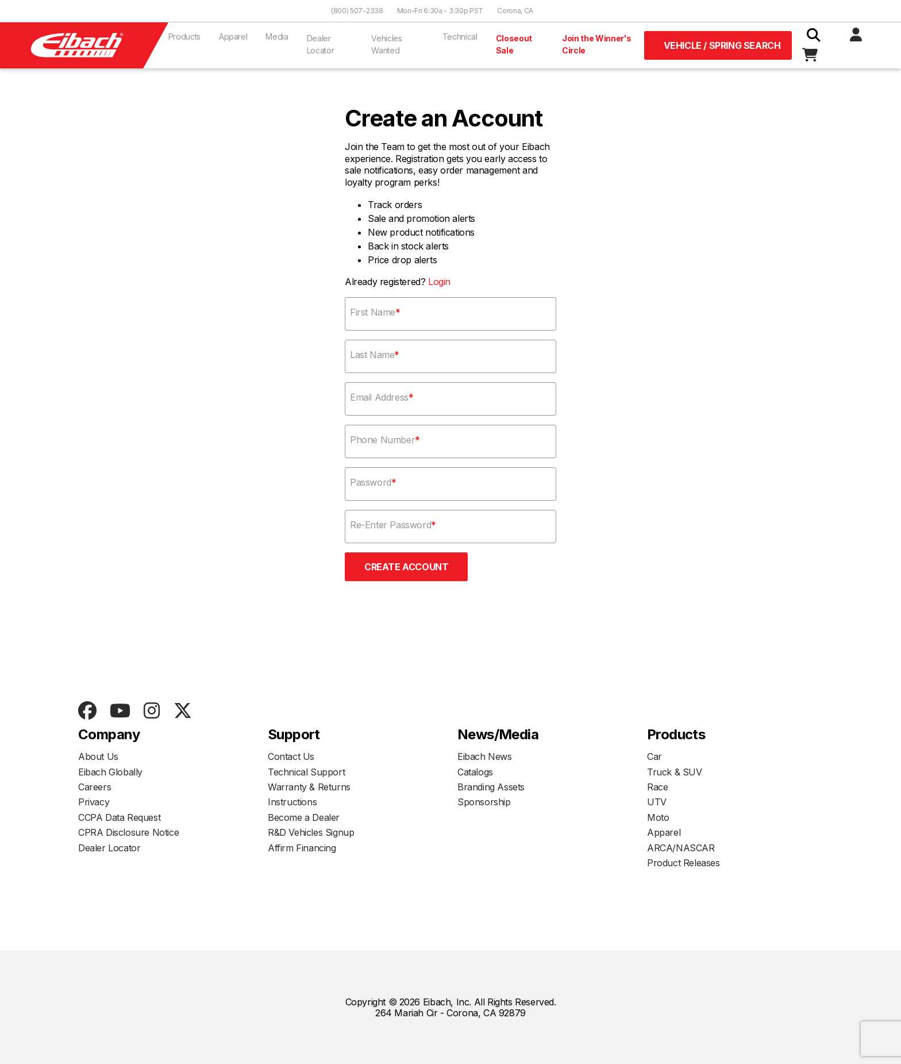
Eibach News (484, 756)
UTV (657, 802)
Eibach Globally (110, 772)
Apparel (233, 36)
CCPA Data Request (119, 817)
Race (657, 787)
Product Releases (683, 863)
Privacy (93, 802)
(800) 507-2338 (357, 10)
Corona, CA (515, 10)
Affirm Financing (302, 848)
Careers (94, 787)
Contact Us (291, 756)
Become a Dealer (304, 817)
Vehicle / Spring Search (722, 45)
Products (184, 36)
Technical (460, 36)
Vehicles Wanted (386, 44)
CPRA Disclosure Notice (128, 832)
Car (654, 756)
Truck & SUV (674, 772)
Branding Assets (491, 787)
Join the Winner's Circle (597, 44)
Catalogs (475, 772)
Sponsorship (484, 802)
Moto (658, 817)
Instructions (292, 802)
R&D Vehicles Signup (311, 832)
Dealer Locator (320, 44)
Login (439, 281)
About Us (98, 756)
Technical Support (306, 772)
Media (276, 36)
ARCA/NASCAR (681, 848)
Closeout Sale (514, 44)
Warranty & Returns (309, 787)
